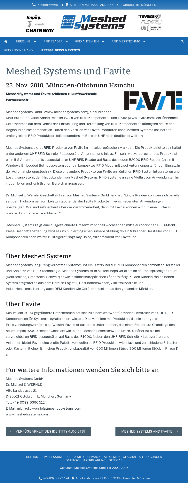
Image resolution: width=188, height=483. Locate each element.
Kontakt (33, 457)
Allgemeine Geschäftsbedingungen (133, 457)
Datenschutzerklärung (86, 460)
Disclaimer (75, 457)
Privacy (93, 457)
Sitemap (115, 460)
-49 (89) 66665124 (47, 5)
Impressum (53, 457)
